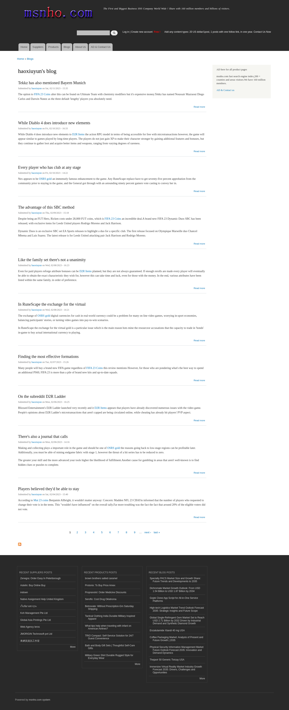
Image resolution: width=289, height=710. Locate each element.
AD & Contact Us (101, 46)
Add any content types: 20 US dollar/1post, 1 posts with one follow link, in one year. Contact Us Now (217, 31)
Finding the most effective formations (48, 356)
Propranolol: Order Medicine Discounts (105, 592)
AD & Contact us (225, 90)
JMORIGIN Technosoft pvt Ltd (36, 633)
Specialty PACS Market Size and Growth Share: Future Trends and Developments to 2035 (175, 580)
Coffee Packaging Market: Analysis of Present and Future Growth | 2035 (176, 638)
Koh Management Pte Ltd (34, 613)
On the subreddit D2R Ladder (42, 396)
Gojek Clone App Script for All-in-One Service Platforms (174, 599)
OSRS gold (45, 178)
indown (24, 592)
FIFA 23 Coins (42, 94)
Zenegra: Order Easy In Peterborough (40, 578)
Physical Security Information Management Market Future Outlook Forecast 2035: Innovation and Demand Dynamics (177, 650)
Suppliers (38, 46)
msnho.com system (39, 699)
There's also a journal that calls (43, 436)
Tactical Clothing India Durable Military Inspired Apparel (110, 617)
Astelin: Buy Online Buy (32, 585)
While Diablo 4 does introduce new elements (54, 123)
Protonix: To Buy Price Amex (100, 585)
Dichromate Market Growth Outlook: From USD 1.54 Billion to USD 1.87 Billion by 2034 (175, 589)
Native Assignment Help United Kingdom (42, 599)
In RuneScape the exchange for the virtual (52, 304)
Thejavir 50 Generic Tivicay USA (167, 659)
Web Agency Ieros (30, 626)
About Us (80, 46)
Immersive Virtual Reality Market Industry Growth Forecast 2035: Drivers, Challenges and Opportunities (176, 669)
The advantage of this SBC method (46, 207)
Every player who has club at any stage (49, 167)
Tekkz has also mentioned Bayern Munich (52, 83)
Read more (199, 106)
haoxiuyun (37, 88)
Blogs (67, 46)
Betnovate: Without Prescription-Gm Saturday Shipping (109, 607)
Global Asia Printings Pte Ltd (35, 620)
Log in (126, 31)
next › (147, 532)
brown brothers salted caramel (101, 578)
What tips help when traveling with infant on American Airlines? (108, 627)
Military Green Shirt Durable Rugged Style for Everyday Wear (109, 657)
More (72, 646)
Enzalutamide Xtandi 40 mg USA (167, 630)
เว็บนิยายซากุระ (28, 606)
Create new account (142, 31)
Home (23, 46)
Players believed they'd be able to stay (48, 489)
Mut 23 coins (41, 500)
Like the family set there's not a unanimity (52, 260)
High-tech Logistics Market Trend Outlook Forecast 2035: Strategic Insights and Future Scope (177, 609)
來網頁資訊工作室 (30, 640)
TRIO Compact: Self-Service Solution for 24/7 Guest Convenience (109, 637)
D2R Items (78, 134)
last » (157, 532)
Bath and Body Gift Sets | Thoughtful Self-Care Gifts (110, 647)
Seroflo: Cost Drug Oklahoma (101, 599)
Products (53, 46)
